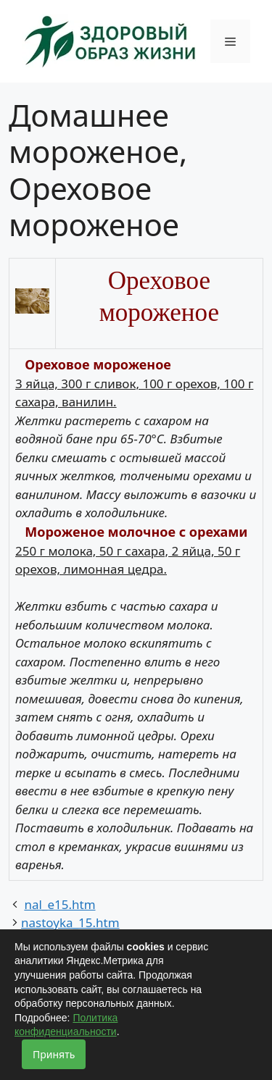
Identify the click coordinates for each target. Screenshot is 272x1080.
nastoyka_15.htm (70, 922)
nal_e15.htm (59, 904)
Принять (54, 1054)
